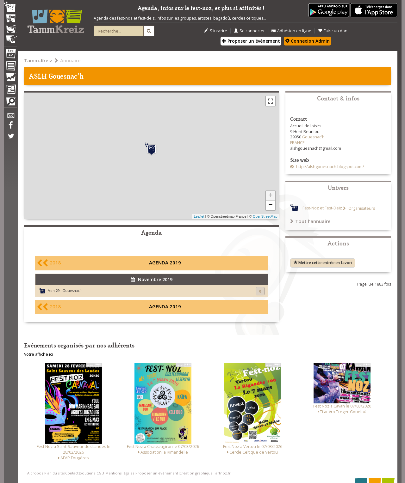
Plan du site (54, 473)
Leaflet (199, 216)
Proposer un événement (156, 473)
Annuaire (70, 60)
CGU (100, 473)
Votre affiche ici (38, 354)
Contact (71, 473)
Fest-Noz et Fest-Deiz (322, 208)
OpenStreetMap (265, 216)
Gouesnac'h (72, 290)
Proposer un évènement (251, 41)
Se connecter (249, 30)
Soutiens (87, 473)
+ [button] (270, 196)
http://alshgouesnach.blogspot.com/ (329, 166)
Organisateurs (361, 208)
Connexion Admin (307, 41)
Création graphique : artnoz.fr (205, 473)
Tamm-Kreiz (38, 60)
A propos (35, 473)
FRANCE (297, 142)
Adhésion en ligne (291, 30)
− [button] (270, 205)
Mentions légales (119, 473)
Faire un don (332, 30)
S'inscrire (215, 30)
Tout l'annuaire (310, 221)
